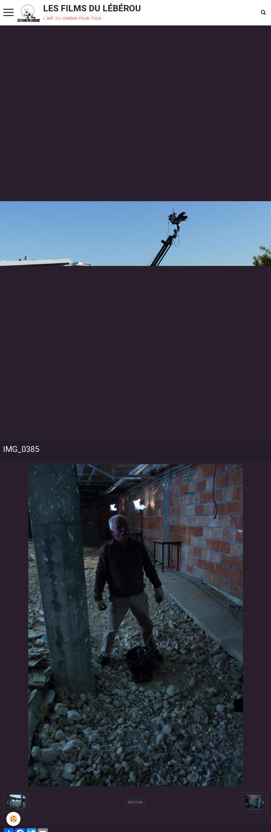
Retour (135, 802)
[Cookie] (13, 819)
